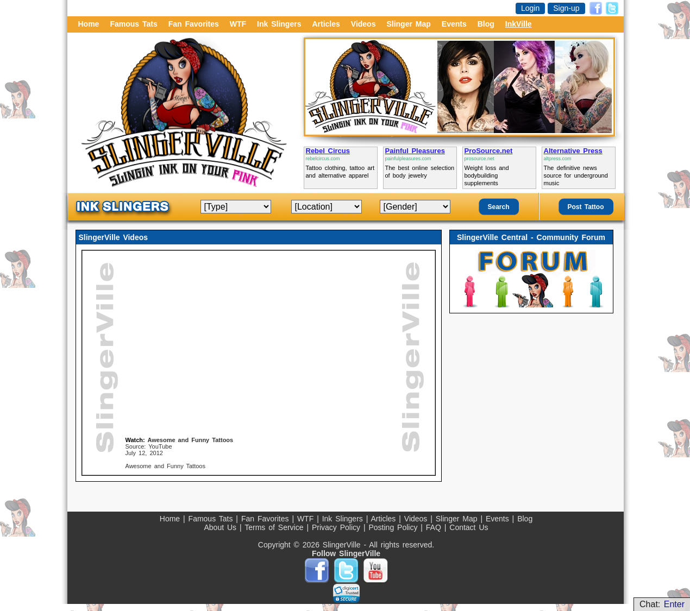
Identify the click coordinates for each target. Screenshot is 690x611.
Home (88, 24)
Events (454, 24)
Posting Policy (394, 527)
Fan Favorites (193, 24)
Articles (326, 24)
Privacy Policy (337, 527)
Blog (486, 24)
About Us (221, 527)
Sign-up (566, 8)
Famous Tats (133, 24)
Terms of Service (275, 527)
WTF (238, 24)
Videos (363, 24)
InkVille (518, 24)
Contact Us (468, 527)
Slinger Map (408, 24)
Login (530, 8)
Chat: (662, 604)
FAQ (435, 527)
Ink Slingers (279, 24)
